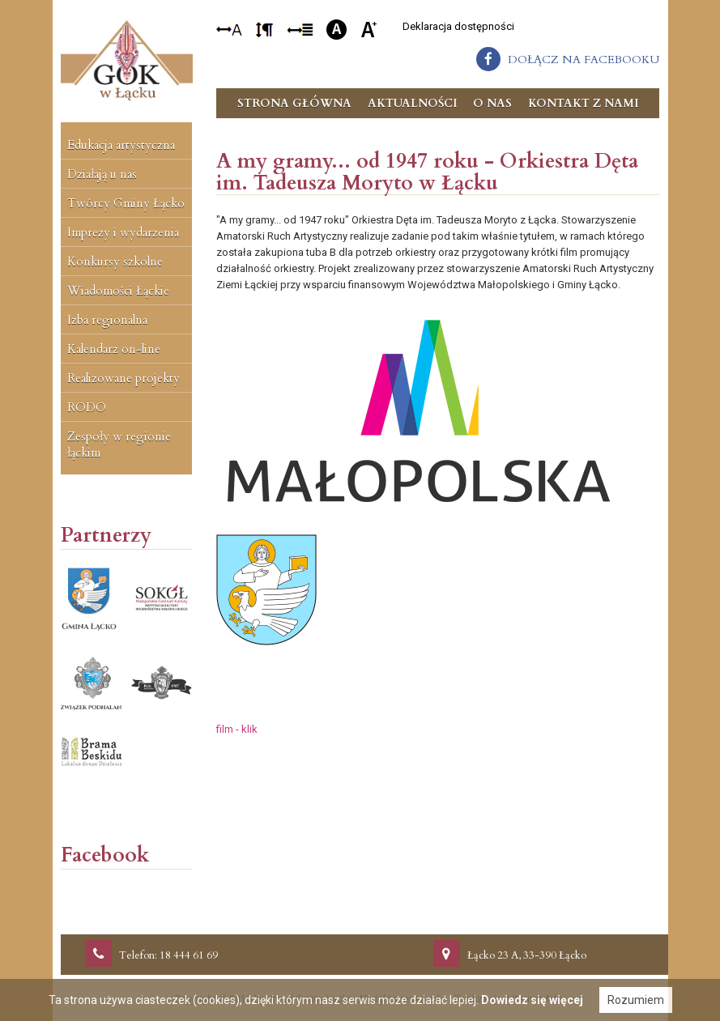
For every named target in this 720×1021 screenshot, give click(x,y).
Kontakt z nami (583, 103)
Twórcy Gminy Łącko (126, 203)
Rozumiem (635, 999)
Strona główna (294, 103)
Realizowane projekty (123, 378)
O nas (492, 103)
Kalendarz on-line (113, 349)
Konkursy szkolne (115, 261)
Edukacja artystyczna (121, 145)
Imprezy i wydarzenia (123, 232)
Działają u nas (102, 174)
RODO (86, 407)
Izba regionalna (107, 320)
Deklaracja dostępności (458, 26)
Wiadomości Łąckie (118, 291)
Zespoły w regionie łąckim (119, 444)
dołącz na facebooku (583, 59)
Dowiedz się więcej (532, 999)
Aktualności (412, 103)
